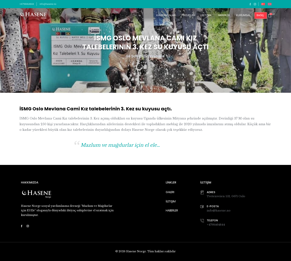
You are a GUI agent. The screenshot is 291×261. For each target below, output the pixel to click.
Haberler (224, 15)
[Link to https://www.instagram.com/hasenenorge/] (255, 4)
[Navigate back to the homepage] (33, 15)
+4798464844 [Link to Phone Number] (216, 224)
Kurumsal (243, 15)
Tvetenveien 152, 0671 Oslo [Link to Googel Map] (226, 196)
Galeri (170, 192)
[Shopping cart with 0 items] (270, 15)
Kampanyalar (166, 15)
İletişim (206, 15)
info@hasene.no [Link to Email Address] (218, 210)
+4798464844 (26, 4)
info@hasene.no (48, 4)
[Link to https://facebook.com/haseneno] (250, 4)
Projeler (188, 15)
